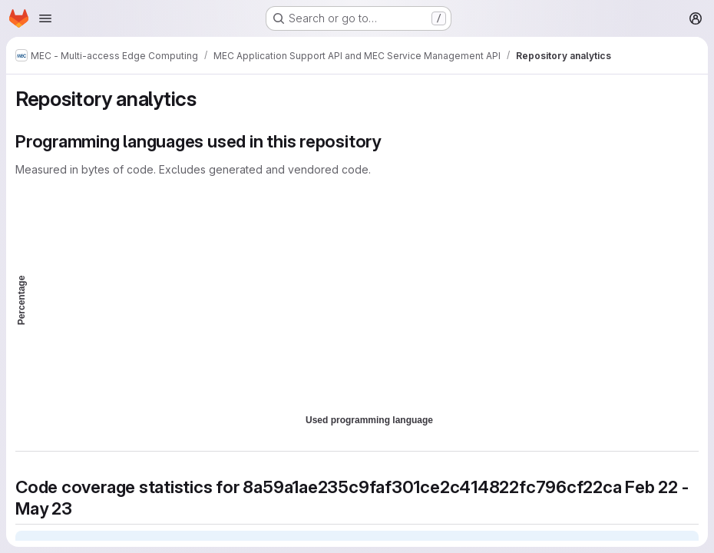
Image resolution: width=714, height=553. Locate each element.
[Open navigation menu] (45, 18)
